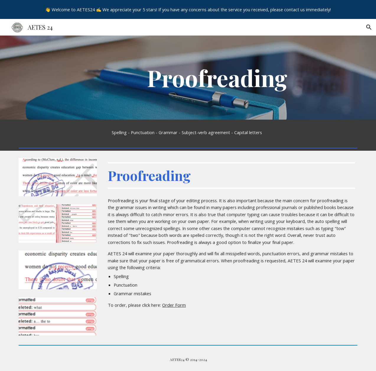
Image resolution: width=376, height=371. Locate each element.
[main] (216, 77)
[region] (188, 9)
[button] (369, 27)
